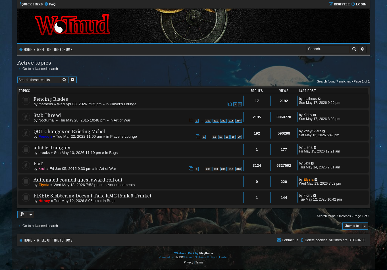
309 (208, 169)
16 (214, 136)
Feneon (45, 136)
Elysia (44, 185)
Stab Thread (47, 115)
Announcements (121, 185)
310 (216, 169)
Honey (44, 201)
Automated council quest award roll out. (79, 180)
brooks (44, 153)
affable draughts (52, 148)
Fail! (38, 163)
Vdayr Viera (312, 131)
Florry (307, 195)
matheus (46, 104)
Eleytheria (206, 253)
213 (231, 120)
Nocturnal (47, 120)
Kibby (307, 115)
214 (238, 120)
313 (238, 169)
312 (231, 169)
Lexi (306, 163)
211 (216, 120)
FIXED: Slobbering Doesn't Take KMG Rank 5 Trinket (92, 196)
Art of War (122, 120)
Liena (308, 147)
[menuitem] (50, 4)
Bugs (113, 153)
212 (223, 120)
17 (220, 136)
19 (233, 136)
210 (208, 120)
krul (42, 168)
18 (227, 136)
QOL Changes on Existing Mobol (69, 131)
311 (223, 169)
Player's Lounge (123, 104)
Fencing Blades (51, 99)
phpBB (178, 257)
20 (239, 136)
